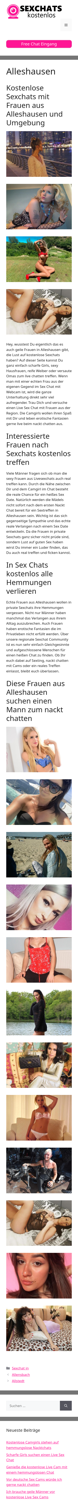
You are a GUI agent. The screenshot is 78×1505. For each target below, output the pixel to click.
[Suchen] (66, 1406)
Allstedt (18, 1380)
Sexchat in (20, 1368)
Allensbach (21, 1374)
